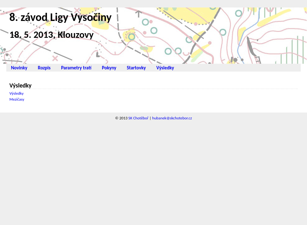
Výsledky (165, 68)
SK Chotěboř (138, 118)
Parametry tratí (76, 68)
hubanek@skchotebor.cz (172, 118)
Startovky (136, 68)
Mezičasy (16, 99)
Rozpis (44, 68)
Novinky (19, 68)
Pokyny (109, 68)
